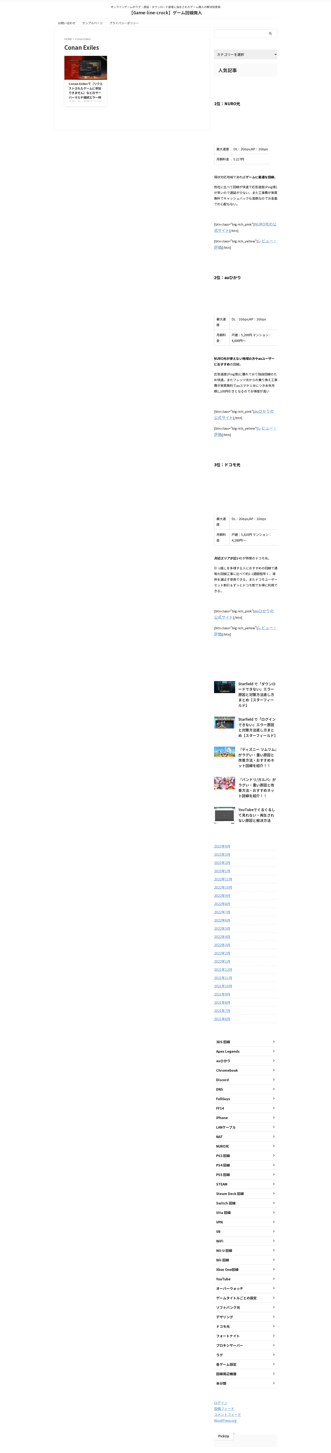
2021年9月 (221, 966)
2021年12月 (222, 942)
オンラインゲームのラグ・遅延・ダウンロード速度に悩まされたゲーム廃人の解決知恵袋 (165, 1434)
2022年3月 (221, 917)
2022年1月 (221, 933)
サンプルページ (92, 23)
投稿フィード (223, 1381)
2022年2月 (221, 925)
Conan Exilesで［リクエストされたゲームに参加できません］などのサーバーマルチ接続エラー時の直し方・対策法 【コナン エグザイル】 (86, 95)
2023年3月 (221, 827)
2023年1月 (221, 843)
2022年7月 (221, 884)
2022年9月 (221, 868)
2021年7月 (221, 983)
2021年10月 (222, 958)
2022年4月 (221, 909)
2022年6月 (221, 892)
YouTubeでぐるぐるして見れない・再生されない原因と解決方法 (257, 786)
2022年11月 (222, 851)
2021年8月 (221, 975)
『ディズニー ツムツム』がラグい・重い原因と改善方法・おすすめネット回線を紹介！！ (257, 738)
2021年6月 (221, 991)
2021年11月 (222, 950)
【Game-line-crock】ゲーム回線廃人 (165, 12)
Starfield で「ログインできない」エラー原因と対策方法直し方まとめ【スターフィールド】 (257, 710)
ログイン (220, 1375)
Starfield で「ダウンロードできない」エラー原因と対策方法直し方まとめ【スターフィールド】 (257, 683)
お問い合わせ (67, 23)
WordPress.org (224, 1392)
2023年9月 (221, 818)
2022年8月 (221, 876)
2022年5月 (221, 901)
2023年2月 (221, 835)
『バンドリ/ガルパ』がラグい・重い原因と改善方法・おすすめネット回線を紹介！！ (257, 763)
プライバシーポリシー (124, 23)
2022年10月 (222, 860)
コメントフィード (226, 1386)
